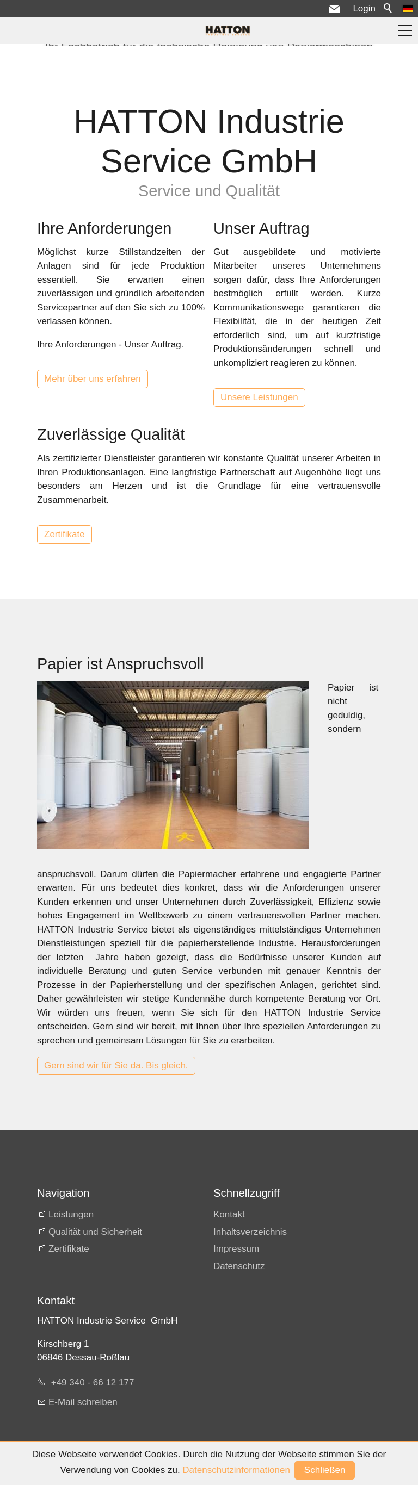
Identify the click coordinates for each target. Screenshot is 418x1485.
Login (364, 8)
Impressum (236, 1249)
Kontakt (229, 1214)
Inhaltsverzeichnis (250, 1232)
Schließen (325, 1470)
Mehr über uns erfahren (92, 379)
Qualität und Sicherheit (95, 1232)
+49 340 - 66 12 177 (91, 1382)
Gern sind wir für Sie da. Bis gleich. (116, 1065)
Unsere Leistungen (259, 397)
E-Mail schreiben (83, 1402)
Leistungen (71, 1214)
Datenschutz (239, 1266)
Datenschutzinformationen (236, 1470)
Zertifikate (64, 534)
